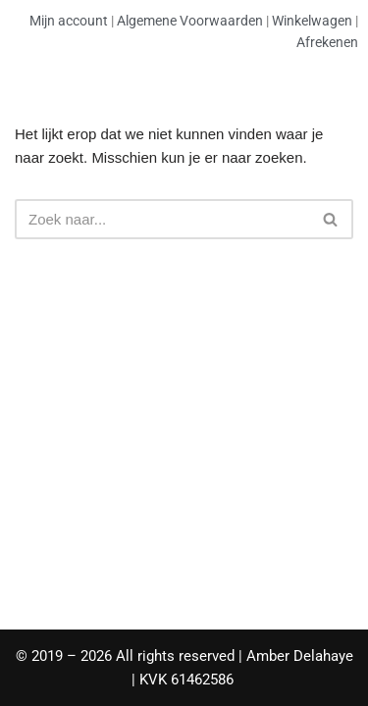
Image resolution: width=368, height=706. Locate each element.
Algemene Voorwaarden (190, 20)
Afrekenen (327, 42)
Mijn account (68, 20)
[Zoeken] (162, 219)
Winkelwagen (312, 20)
